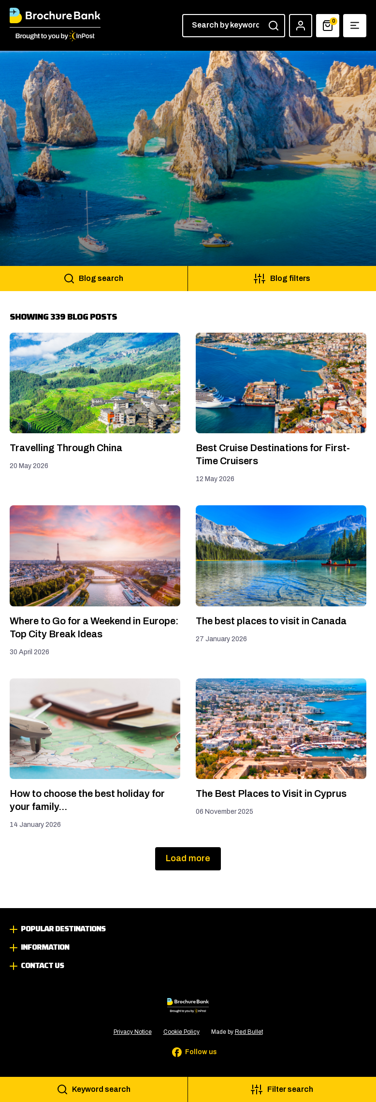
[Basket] (327, 25)
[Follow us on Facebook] (188, 1052)
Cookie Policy (181, 1032)
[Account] (300, 25)
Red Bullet (249, 1032)
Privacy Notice (133, 1032)
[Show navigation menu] (354, 25)
